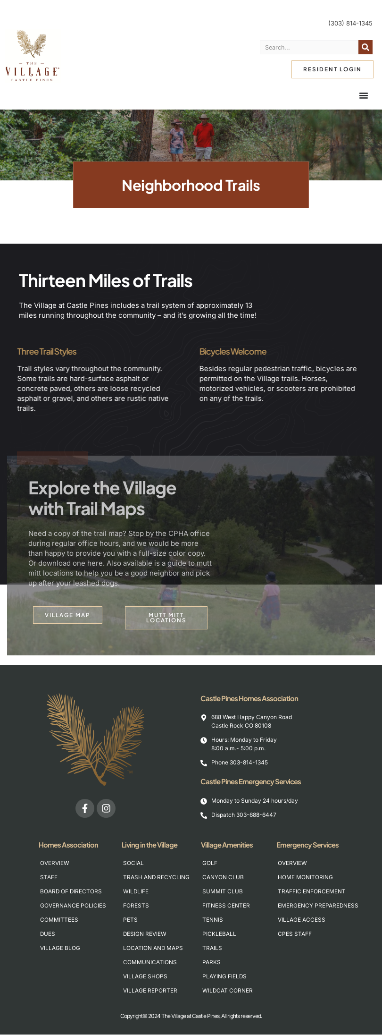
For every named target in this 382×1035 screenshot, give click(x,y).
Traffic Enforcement (309, 891)
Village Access (301, 920)
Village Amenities (229, 845)
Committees (59, 920)
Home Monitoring (305, 877)
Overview (54, 863)
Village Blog (60, 948)
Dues (48, 934)
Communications (150, 962)
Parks (211, 962)
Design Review (145, 934)
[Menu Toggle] (363, 95)
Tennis (212, 920)
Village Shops (145, 976)
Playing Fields (224, 976)
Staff (49, 877)
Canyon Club (223, 877)
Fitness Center (226, 905)
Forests (136, 905)
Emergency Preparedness (309, 905)
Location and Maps (153, 948)
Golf (209, 863)
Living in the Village (152, 845)
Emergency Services (309, 845)
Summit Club (222, 891)
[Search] (365, 47)
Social (133, 863)
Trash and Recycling (154, 877)
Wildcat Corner (227, 990)
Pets (130, 920)
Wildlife (136, 891)
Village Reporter (150, 990)
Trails (212, 948)
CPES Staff (295, 934)
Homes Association (71, 845)
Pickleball (219, 934)
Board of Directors (71, 891)
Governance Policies (71, 905)
